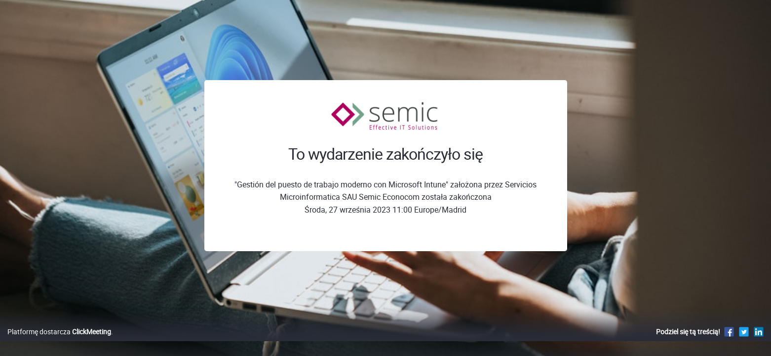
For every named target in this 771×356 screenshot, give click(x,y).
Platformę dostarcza (59, 342)
